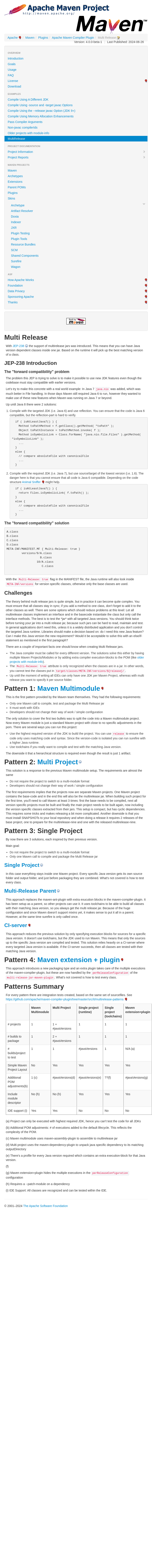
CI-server (15, 925)
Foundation (15, 285)
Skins (11, 198)
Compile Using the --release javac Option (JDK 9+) (41, 110)
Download (14, 86)
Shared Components (24, 255)
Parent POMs (17, 187)
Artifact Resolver (22, 211)
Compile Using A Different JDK (28, 99)
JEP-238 (18, 346)
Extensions (15, 181)
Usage (12, 69)
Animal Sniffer (31, 482)
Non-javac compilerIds (23, 127)
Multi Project (57, 762)
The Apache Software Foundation (45, 1206)
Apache (13, 37)
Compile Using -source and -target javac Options (40, 105)
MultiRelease (16, 138)
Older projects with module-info (28, 133)
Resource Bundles (23, 244)
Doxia (15, 216)
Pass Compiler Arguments (25, 122)
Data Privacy (16, 291)
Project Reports (77, 157)
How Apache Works (21, 280)
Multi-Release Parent (30, 891)
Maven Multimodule (68, 688)
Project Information (77, 152)
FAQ (11, 75)
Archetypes (15, 176)
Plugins (43, 37)
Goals (12, 64)
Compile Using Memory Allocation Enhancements (41, 116)
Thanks (13, 302)
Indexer (16, 222)
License (13, 81)
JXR (14, 227)
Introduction (15, 58)
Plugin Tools (19, 239)
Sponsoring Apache (21, 296)
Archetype (17, 205)
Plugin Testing (20, 233)
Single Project (21, 865)
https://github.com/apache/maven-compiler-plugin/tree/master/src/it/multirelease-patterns (65, 999)
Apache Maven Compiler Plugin (73, 37)
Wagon (15, 267)
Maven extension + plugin (78, 960)
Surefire (16, 261)
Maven (29, 37)
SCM (14, 250)
